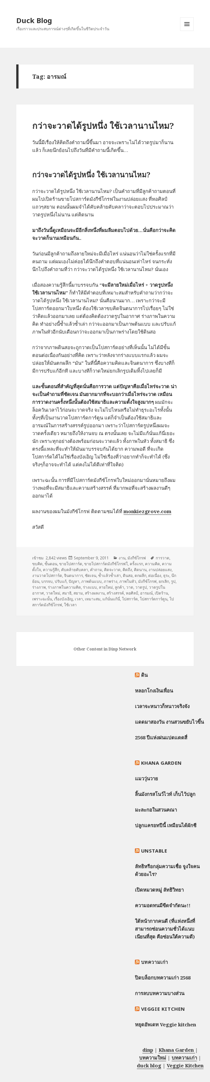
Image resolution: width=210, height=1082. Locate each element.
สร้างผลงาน (95, 593)
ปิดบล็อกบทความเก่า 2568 (162, 977)
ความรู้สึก (51, 569)
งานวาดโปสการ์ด (47, 575)
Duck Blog (34, 20)
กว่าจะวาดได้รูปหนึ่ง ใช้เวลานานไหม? (103, 125)
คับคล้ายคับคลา (74, 569)
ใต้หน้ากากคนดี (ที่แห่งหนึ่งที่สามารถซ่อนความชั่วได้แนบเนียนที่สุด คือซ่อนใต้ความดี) (165, 929)
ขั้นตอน (51, 564)
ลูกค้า (119, 587)
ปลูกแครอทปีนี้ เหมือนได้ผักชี (165, 825)
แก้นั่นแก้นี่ (111, 599)
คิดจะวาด (112, 569)
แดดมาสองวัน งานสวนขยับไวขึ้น (169, 722)
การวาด (162, 558)
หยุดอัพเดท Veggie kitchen (165, 1024)
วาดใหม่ (53, 593)
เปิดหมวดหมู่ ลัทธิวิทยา (159, 889)
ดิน (144, 675)
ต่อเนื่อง (154, 575)
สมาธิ (67, 593)
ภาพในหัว (127, 581)
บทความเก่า (154, 962)
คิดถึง (127, 569)
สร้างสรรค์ (115, 593)
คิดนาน (140, 569)
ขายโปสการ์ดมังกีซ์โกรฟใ (106, 564)
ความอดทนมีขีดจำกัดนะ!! (162, 905)
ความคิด (152, 564)
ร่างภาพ (39, 587)
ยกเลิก (164, 581)
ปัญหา (74, 581)
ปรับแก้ (61, 581)
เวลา (79, 599)
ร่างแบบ (90, 587)
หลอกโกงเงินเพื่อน (154, 690)
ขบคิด (37, 564)
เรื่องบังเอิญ (63, 599)
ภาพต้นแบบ (91, 581)
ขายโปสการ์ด (70, 564)
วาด (129, 587)
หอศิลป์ (132, 593)
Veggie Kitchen (163, 1009)
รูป (173, 581)
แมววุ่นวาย (146, 778)
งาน (122, 558)
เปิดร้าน (161, 593)
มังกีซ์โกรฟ (136, 558)
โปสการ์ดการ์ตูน (153, 599)
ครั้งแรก (136, 564)
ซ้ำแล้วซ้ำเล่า (109, 575)
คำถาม (96, 569)
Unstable (154, 850)
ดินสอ (128, 575)
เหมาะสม (92, 599)
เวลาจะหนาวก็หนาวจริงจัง (162, 706)
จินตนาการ (73, 575)
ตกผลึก (140, 575)
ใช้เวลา (70, 605)
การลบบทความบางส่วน (159, 993)
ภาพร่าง (110, 581)
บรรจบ (47, 581)
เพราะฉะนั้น (42, 599)
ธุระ (166, 575)
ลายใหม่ (106, 587)
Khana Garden (161, 763)
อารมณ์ (146, 593)
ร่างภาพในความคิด (64, 587)
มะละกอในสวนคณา (156, 809)
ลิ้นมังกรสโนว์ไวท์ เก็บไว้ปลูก (165, 794)
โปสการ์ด (130, 599)
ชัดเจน (90, 575)
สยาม (78, 593)
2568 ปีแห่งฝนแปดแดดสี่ (161, 737)
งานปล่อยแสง (160, 569)
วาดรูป (141, 587)
